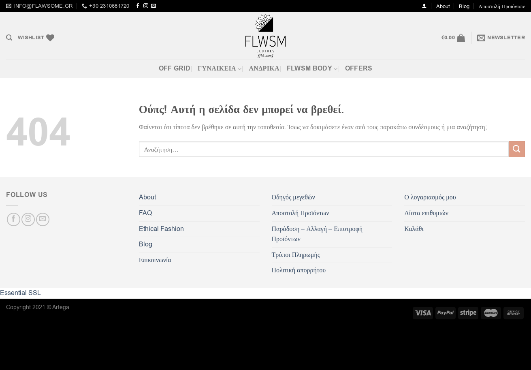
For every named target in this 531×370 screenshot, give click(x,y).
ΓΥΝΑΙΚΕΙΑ (219, 68)
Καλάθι (413, 229)
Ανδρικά (264, 68)
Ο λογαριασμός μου (430, 197)
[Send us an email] (153, 6)
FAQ (145, 213)
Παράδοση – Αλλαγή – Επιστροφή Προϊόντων (317, 234)
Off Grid (175, 68)
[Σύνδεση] (424, 6)
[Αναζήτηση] (9, 37)
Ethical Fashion (161, 229)
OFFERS (359, 68)
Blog (464, 6)
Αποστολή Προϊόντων (502, 6)
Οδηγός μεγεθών (293, 197)
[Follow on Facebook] (137, 6)
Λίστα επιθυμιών (426, 213)
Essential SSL (20, 293)
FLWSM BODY (312, 68)
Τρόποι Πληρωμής (296, 254)
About (443, 6)
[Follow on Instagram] (145, 6)
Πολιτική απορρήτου (299, 270)
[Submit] (517, 149)
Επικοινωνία (155, 260)
